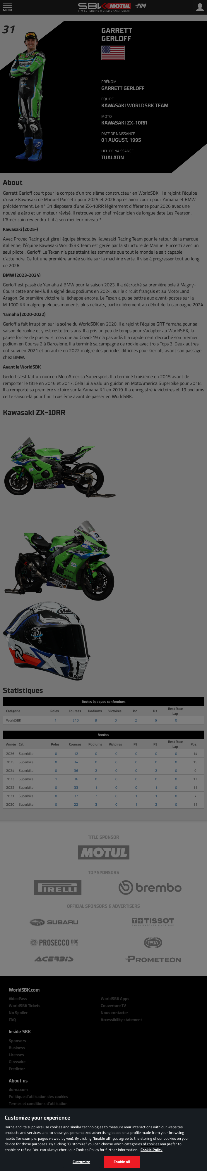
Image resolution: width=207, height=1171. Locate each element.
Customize (81, 1161)
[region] (103, 1139)
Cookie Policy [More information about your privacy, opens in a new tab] (151, 1149)
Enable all (122, 1161)
